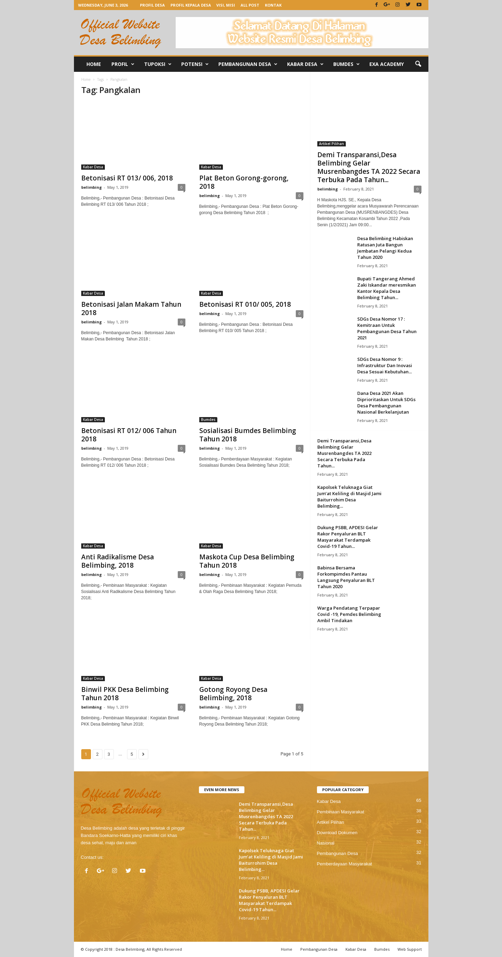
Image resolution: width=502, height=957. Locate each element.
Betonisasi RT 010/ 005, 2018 (245, 304)
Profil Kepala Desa (190, 5)
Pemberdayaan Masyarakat (344, 863)
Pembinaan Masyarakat (341, 811)
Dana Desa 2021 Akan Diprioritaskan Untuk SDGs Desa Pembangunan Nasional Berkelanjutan (386, 402)
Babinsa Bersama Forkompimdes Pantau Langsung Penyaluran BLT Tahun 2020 (346, 577)
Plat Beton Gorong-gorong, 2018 (243, 182)
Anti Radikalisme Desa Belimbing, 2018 (117, 561)
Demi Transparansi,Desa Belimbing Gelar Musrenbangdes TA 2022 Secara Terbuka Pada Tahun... (368, 167)
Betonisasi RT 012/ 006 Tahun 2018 (128, 434)
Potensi (195, 64)
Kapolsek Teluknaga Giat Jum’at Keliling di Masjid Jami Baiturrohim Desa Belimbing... (349, 496)
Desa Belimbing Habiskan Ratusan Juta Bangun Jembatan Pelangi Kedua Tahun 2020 (385, 247)
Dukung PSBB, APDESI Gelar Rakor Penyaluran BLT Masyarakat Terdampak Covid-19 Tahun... (347, 536)
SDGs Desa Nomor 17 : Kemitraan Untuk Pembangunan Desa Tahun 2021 (387, 328)
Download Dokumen (337, 832)
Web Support (410, 949)
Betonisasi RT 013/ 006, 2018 (127, 178)
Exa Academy (386, 64)
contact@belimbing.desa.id (132, 857)
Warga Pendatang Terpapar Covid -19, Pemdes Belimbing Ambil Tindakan (349, 614)
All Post (250, 5)
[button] (418, 64)
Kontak (273, 5)
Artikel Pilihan (331, 143)
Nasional (326, 843)
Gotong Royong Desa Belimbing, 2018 (233, 693)
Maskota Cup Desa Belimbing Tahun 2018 (246, 561)
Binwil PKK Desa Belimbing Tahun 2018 (125, 693)
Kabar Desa (305, 64)
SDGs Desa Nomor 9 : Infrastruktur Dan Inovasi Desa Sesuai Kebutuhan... (384, 365)
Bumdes (346, 64)
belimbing (91, 187)
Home (93, 64)
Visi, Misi (225, 5)
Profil (122, 64)
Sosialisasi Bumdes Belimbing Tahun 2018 (247, 434)
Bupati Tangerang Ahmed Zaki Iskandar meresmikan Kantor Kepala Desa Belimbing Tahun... (386, 288)
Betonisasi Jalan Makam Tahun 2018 (131, 308)
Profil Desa (152, 5)
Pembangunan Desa (247, 64)
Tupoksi (157, 64)
